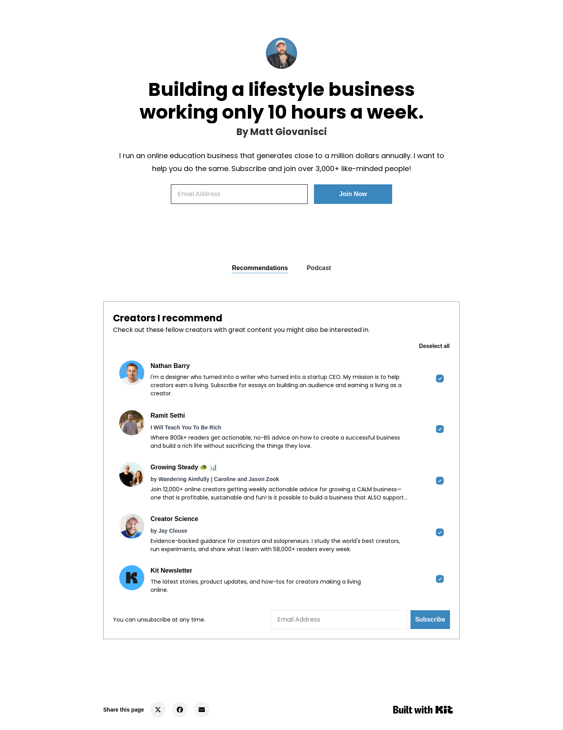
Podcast (319, 268)
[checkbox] (281, 379)
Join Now (353, 194)
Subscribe (430, 619)
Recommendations (260, 268)
